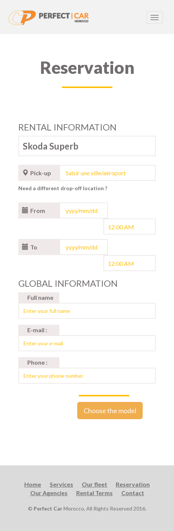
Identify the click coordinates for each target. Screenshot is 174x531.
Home (32, 484)
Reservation (133, 484)
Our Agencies (49, 492)
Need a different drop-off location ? (62, 188)
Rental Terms (94, 492)
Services (61, 484)
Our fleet (94, 484)
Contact (132, 492)
